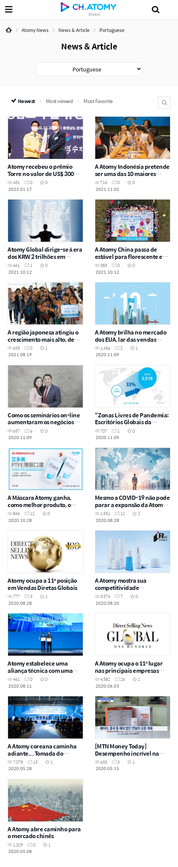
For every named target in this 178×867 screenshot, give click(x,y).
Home (9, 30)
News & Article (74, 30)
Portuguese (111, 30)
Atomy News (35, 30)
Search (164, 102)
